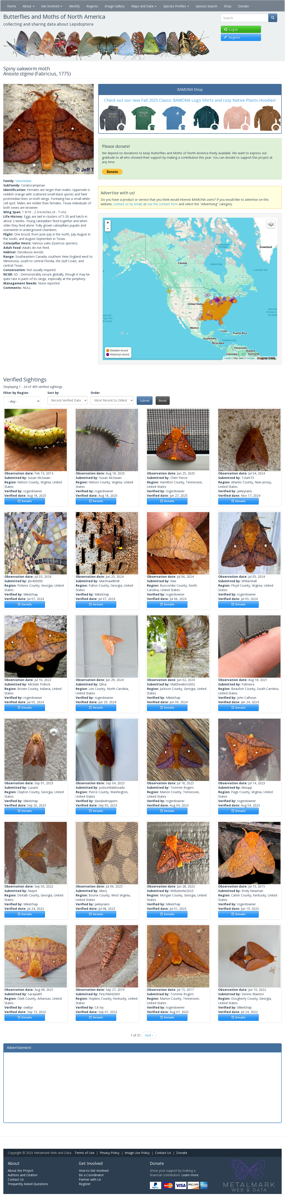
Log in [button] (231, 29)
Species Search (206, 6)
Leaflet (227, 358)
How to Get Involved (93, 1170)
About (29, 6)
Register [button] (232, 37)
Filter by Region (15, 393)
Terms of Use (84, 1153)
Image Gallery (114, 6)
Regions (92, 6)
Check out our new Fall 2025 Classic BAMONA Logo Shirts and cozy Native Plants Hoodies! (190, 100)
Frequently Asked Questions (28, 1184)
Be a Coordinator (91, 1175)
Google (250, 358)
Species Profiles (176, 6)
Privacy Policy (109, 1153)
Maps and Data (144, 6)
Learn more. (190, 1175)
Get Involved (51, 6)
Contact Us (163, 1153)
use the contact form (162, 204)
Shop (227, 6)
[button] (10, 129)
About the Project (20, 1170)
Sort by (53, 393)
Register (85, 1184)
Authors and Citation (22, 1175)
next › (149, 1035)
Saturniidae (23, 181)
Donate (243, 6)
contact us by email (128, 204)
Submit (145, 400)
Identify (74, 6)
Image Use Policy (137, 1153)
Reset (163, 400)
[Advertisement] (142, 1087)
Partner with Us (90, 1179)
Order (95, 393)
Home (11, 6)
